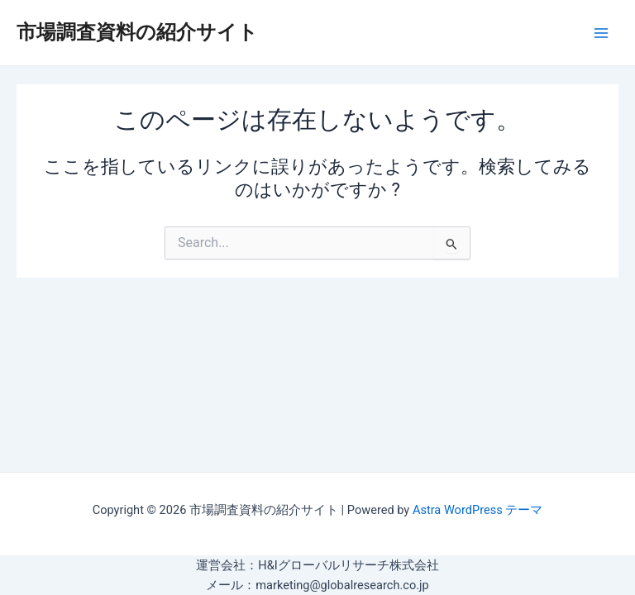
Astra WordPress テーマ (477, 509)
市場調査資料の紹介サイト (137, 32)
